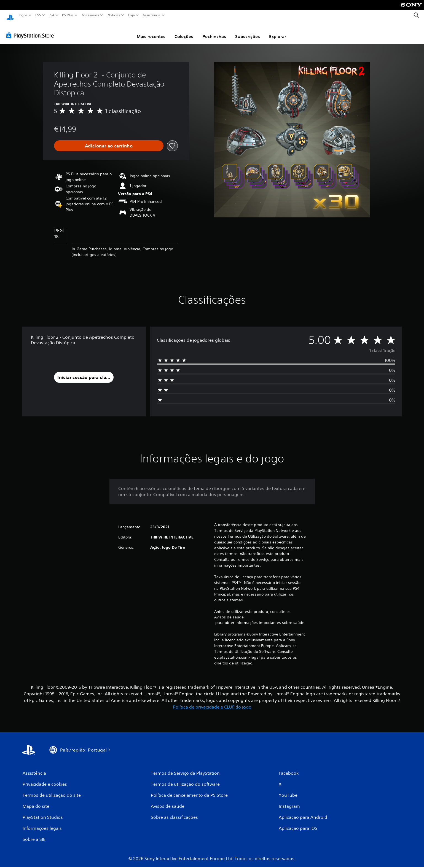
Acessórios (90, 15)
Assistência (152, 15)
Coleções (184, 31)
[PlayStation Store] (31, 30)
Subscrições (247, 31)
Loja (131, 15)
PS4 (52, 15)
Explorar (277, 31)
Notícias (114, 15)
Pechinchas (214, 31)
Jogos (23, 15)
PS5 (38, 15)
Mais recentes (151, 31)
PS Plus (68, 15)
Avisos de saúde (229, 611)
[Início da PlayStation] (10, 15)
